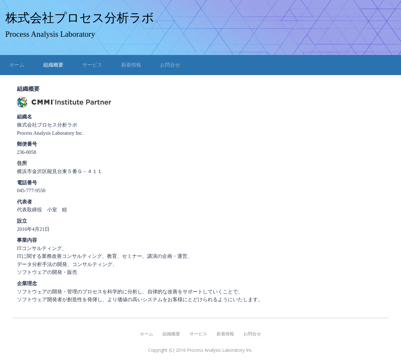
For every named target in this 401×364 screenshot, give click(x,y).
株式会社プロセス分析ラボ (79, 17)
